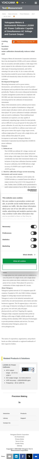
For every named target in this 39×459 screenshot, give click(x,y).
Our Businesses (19, 437)
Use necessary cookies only (19, 267)
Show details (28, 255)
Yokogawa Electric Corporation (19, 434)
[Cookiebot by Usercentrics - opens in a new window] (28, 190)
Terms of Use (19, 441)
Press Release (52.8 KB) (23, 42)
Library (5, 418)
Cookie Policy (19, 443)
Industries (6, 413)
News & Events (12, 14)
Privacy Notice (19, 439)
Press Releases (24, 14)
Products (24, 413)
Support (23, 418)
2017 (33, 14)
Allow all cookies (19, 261)
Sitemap (19, 446)
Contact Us (6, 423)
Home (4, 14)
